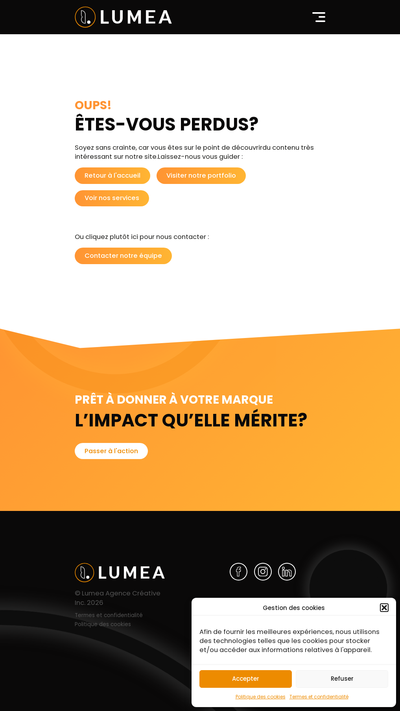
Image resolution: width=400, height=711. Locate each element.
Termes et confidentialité (318, 696)
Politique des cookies (261, 696)
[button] (384, 608)
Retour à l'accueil (112, 175)
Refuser (342, 678)
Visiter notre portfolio (201, 175)
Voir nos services (112, 197)
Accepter (245, 678)
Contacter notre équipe (123, 255)
